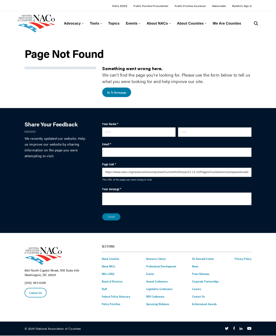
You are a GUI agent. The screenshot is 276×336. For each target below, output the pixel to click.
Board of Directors (112, 281)
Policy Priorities (111, 304)
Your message (117, 189)
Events (132, 23)
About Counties (190, 23)
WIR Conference (155, 296)
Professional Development (161, 266)
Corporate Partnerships (205, 281)
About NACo (157, 23)
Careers (196, 289)
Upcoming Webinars (157, 304)
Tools (94, 23)
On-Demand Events (203, 259)
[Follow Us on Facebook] (234, 329)
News (195, 266)
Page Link (114, 164)
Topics (113, 23)
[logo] (36, 31)
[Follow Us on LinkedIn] (241, 329)
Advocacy (72, 23)
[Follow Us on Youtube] (249, 329)
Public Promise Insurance (190, 6)
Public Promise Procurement (150, 6)
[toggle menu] (82, 23)
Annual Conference (157, 281)
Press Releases (200, 274)
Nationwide (219, 6)
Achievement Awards (204, 304)
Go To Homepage (116, 92)
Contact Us (36, 293)
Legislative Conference (159, 289)
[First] (139, 132)
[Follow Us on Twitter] (227, 329)
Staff (104, 289)
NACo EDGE (119, 6)
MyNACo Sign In (242, 6)
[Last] (214, 132)
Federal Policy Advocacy (116, 296)
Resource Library (156, 259)
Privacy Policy (243, 259)
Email (112, 144)
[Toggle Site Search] (256, 23)
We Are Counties (227, 23)
